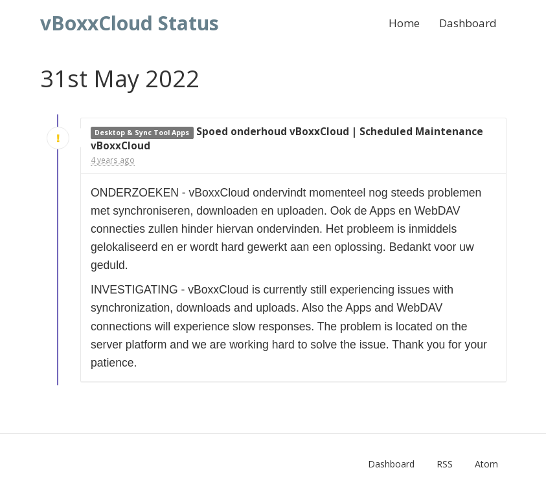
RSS (445, 464)
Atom (486, 464)
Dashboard (468, 23)
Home (404, 23)
